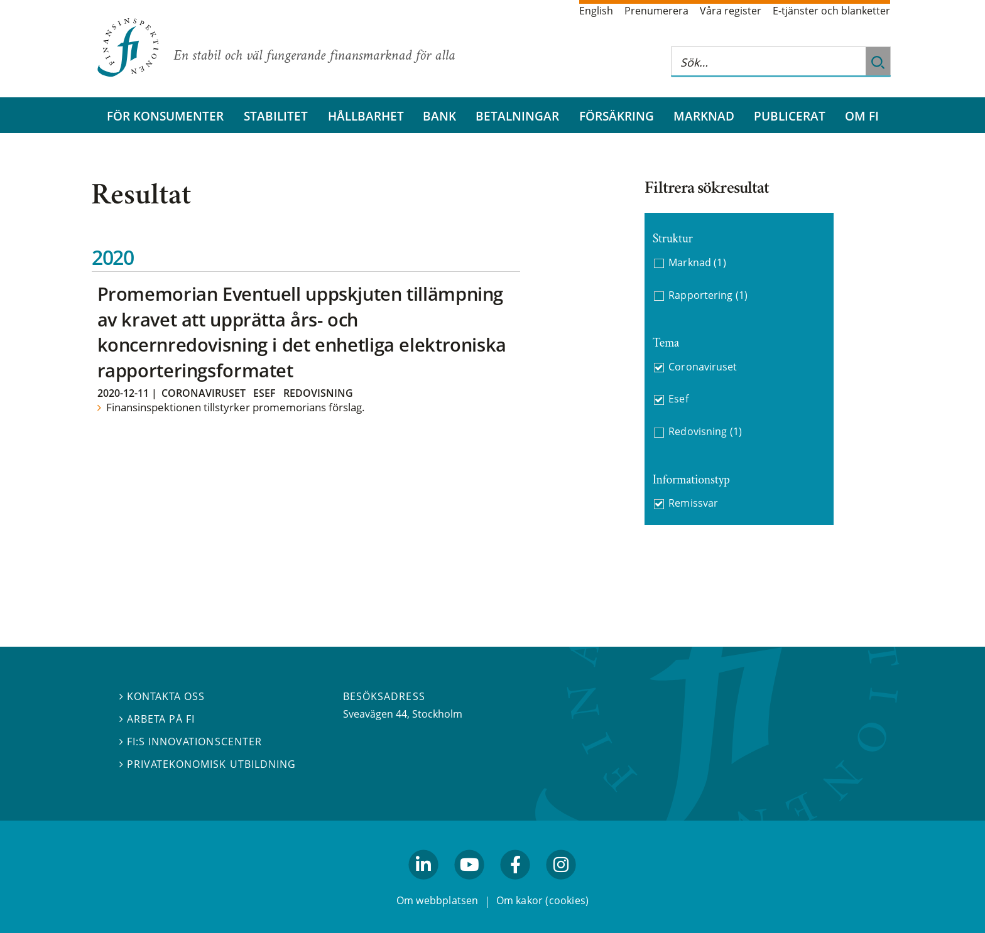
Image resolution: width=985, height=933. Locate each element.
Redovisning (318, 393)
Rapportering (707, 295)
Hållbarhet (366, 115)
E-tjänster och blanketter (831, 11)
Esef (264, 393)
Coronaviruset (203, 393)
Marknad (703, 115)
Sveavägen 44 (375, 714)
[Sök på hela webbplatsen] (768, 62)
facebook (516, 884)
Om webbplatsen (437, 900)
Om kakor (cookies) (542, 900)
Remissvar (692, 503)
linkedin (424, 884)
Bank (439, 115)
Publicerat (789, 115)
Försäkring (616, 115)
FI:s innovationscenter (190, 741)
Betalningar (517, 115)
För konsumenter (165, 115)
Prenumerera (656, 11)
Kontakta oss (162, 696)
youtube (469, 884)
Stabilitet (276, 115)
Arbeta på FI (157, 719)
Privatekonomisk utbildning (207, 764)
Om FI (862, 115)
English (596, 11)
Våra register (730, 11)
